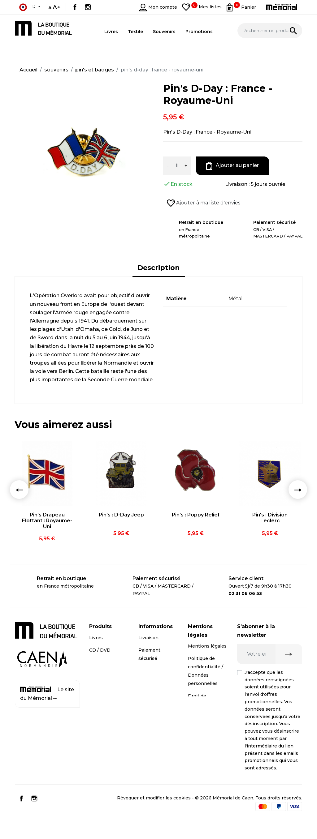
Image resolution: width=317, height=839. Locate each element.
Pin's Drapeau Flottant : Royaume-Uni (47, 520)
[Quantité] (176, 165)
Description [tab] (158, 267)
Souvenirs (100, 662)
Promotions (102, 687)
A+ (57, 7)
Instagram (88, 7)
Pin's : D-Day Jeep (121, 515)
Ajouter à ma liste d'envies (203, 203)
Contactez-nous (156, 691)
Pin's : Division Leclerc (270, 518)
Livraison (148, 637)
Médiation (199, 716)
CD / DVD (100, 650)
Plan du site (151, 704)
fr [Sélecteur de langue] (27, 7)
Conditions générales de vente (202, 737)
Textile (96, 675)
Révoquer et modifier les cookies (154, 816)
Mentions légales (207, 646)
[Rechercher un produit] (269, 30)
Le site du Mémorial (47, 694)
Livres (96, 637)
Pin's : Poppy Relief (196, 515)
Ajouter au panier (232, 166)
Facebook (75, 7)
